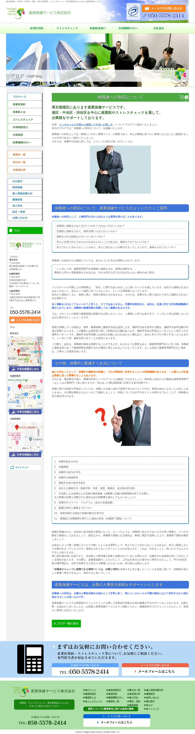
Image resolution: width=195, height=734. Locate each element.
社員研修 (112, 694)
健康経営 (150, 694)
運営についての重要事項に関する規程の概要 (111, 708)
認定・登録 (134, 701)
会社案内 (158, 28)
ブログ (149, 705)
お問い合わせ (152, 697)
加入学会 (133, 697)
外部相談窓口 (97, 28)
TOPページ (90, 690)
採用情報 (133, 705)
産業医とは (90, 697)
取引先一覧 (134, 690)
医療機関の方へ (128, 28)
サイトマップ (152, 709)
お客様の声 (134, 694)
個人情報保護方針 (154, 690)
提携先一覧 (113, 701)
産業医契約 (36, 28)
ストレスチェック (67, 28)
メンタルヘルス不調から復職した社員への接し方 (86, 124)
